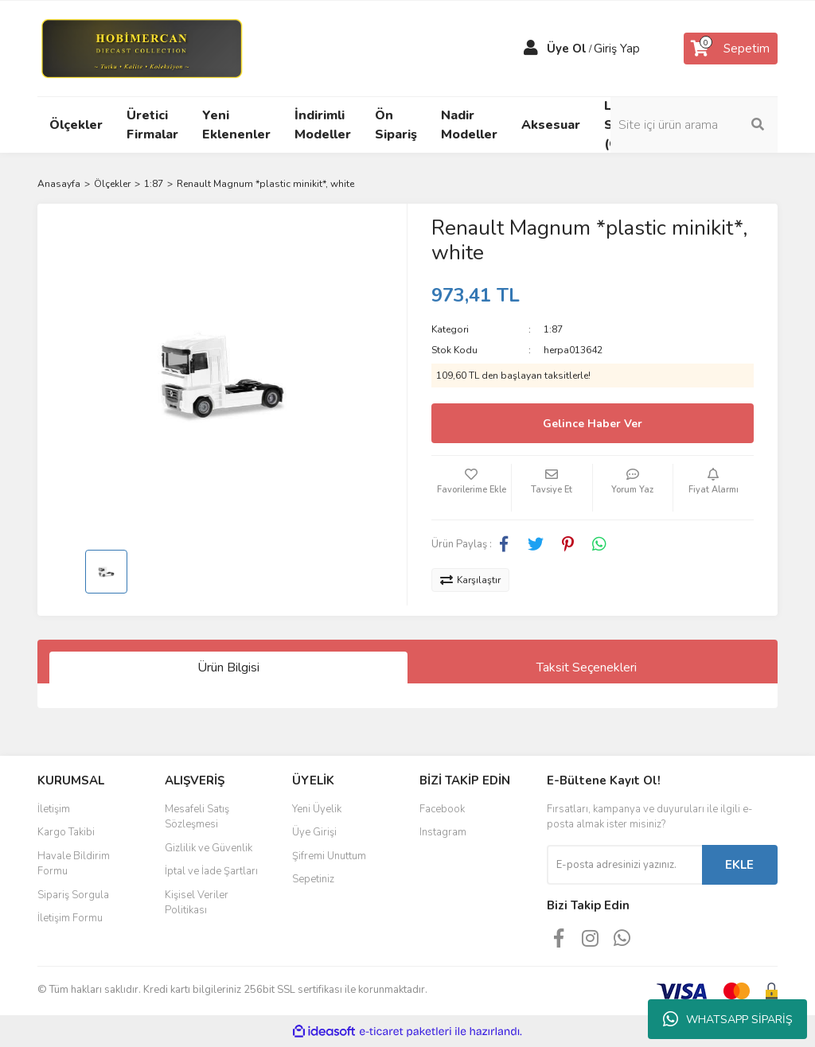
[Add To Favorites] (471, 488)
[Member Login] (531, 48)
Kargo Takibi (66, 832)
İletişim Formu (70, 918)
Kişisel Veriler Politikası (196, 903)
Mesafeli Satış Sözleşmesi (197, 817)
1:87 (553, 329)
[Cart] (731, 48)
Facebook (442, 809)
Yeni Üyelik (316, 809)
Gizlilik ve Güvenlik (208, 848)
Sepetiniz (313, 879)
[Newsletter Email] (624, 865)
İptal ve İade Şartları (211, 871)
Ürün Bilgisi (228, 667)
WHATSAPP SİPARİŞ (728, 1019)
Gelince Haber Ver (592, 423)
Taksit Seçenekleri (586, 667)
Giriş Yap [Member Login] (617, 48)
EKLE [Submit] (739, 865)
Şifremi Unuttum (329, 856)
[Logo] (141, 47)
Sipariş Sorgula (73, 895)
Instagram (442, 832)
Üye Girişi (314, 832)
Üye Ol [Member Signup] (567, 48)
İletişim (53, 809)
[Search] (694, 125)
